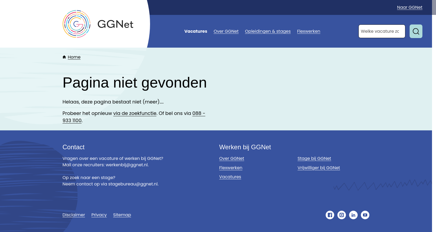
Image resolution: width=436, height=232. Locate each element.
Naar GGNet (409, 7)
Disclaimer (74, 215)
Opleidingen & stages (268, 31)
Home (74, 57)
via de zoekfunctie (134, 113)
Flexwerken (308, 31)
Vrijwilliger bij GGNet (319, 168)
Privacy (99, 215)
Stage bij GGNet (314, 158)
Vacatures (195, 31)
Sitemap (122, 215)
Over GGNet (226, 31)
